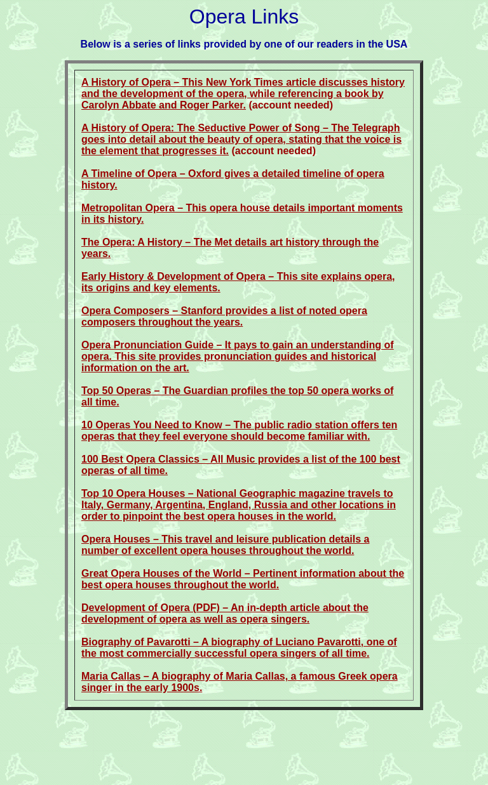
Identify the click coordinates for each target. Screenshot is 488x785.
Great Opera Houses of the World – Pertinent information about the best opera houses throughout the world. (242, 579)
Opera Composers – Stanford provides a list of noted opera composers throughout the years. (224, 316)
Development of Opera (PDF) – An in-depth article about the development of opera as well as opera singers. (225, 613)
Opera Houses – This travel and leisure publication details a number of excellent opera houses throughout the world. (225, 545)
